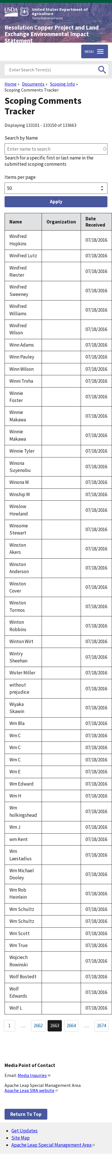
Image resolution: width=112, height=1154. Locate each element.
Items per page (20, 177)
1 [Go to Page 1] (9, 1025)
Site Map (20, 1138)
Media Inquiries (34, 1075)
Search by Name (21, 138)
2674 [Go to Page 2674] (101, 1025)
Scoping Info (62, 84)
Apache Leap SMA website (31, 1090)
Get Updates (24, 1131)
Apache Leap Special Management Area (53, 1145)
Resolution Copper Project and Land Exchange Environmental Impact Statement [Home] (52, 34)
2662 (39, 1026)
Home (11, 84)
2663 (56, 1026)
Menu (89, 51)
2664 (72, 1026)
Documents (33, 84)
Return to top (26, 1114)
